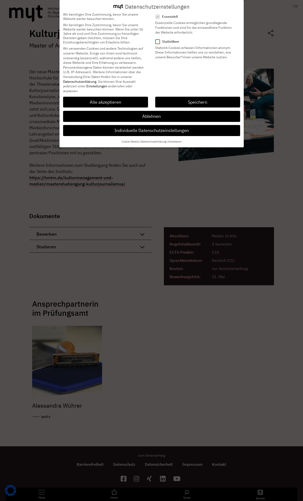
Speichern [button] (197, 98)
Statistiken (168, 38)
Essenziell (168, 13)
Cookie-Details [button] (130, 138)
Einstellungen (96, 82)
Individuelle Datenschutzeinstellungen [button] (151, 127)
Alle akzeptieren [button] (105, 98)
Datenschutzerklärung (79, 78)
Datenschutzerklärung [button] (153, 138)
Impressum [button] (175, 138)
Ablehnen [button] (151, 112)
